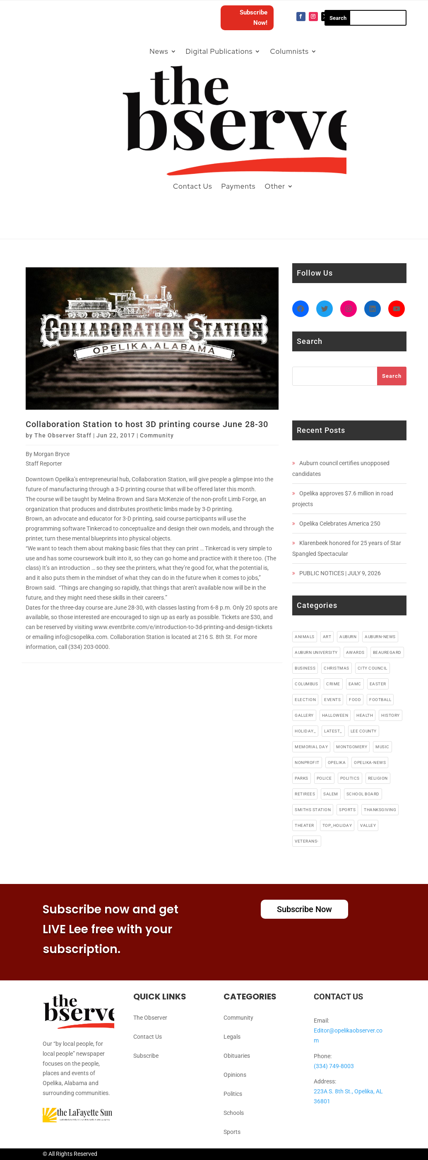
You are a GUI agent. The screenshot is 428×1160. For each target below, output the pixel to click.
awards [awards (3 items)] (355, 652)
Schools (234, 1113)
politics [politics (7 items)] (350, 778)
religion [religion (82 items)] (378, 778)
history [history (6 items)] (390, 715)
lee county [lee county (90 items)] (364, 731)
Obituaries (237, 1055)
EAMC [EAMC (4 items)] (355, 684)
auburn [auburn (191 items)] (347, 636)
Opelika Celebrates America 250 (339, 523)
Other (274, 186)
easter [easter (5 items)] (378, 684)
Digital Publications (219, 51)
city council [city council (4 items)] (372, 668)
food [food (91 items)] (355, 699)
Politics (233, 1093)
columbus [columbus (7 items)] (306, 684)
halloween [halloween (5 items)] (335, 715)
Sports (232, 1132)
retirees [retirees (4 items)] (305, 794)
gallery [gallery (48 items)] (304, 715)
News (158, 51)
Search (392, 376)
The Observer (150, 1017)
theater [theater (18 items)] (304, 825)
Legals (232, 1036)
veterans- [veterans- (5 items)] (307, 841)
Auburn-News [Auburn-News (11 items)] (380, 636)
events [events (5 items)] (332, 699)
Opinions (235, 1074)
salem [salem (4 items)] (330, 794)
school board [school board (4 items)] (363, 794)
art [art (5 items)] (327, 636)
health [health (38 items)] (364, 715)
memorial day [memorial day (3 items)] (311, 747)
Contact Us (192, 186)
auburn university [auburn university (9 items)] (316, 652)
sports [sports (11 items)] (347, 809)
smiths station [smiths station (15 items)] (313, 809)
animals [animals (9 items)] (305, 636)
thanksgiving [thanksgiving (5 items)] (380, 809)
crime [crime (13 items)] (333, 684)
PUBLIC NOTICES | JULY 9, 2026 (340, 573)
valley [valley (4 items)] (368, 825)
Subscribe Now (304, 909)
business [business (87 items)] (305, 668)
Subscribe (146, 1055)
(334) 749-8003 (334, 1066)
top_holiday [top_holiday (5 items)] (337, 825)
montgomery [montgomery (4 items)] (351, 747)
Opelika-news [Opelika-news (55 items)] (370, 762)
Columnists (289, 51)
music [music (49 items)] (382, 747)
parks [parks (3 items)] (301, 778)
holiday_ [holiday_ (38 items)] (305, 731)
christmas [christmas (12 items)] (336, 668)
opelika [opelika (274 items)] (337, 762)
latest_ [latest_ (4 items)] (333, 731)
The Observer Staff (62, 435)
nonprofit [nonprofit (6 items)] (307, 762)
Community (157, 435)
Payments (238, 186)
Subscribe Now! (253, 18)
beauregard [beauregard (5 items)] (387, 652)
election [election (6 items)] (305, 699)
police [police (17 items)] (324, 778)
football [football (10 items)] (380, 699)
